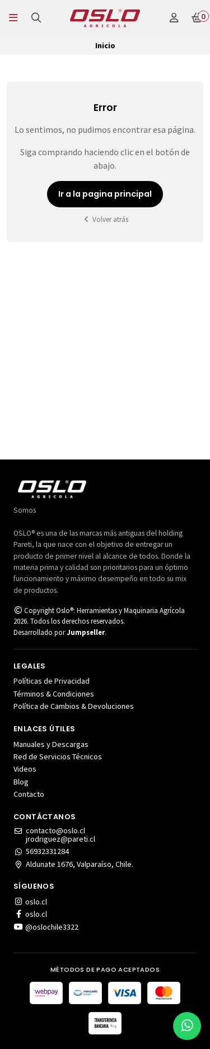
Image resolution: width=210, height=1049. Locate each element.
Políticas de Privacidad (51, 681)
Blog (21, 782)
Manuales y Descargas (50, 744)
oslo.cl (30, 902)
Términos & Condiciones (53, 694)
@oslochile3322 (45, 927)
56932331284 (41, 851)
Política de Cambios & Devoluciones (73, 706)
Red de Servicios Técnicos (57, 756)
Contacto (28, 794)
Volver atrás (105, 219)
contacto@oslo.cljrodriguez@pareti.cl (54, 835)
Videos (24, 769)
